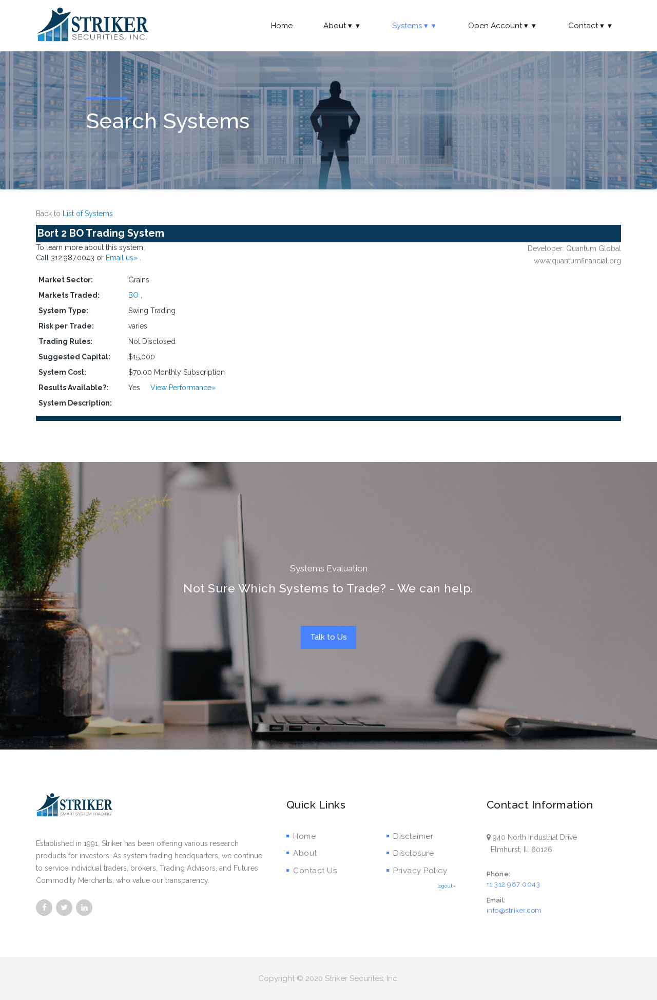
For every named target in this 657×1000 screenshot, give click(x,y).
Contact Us (311, 870)
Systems (414, 25)
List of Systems (88, 213)
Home (282, 25)
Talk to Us (328, 637)
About (342, 25)
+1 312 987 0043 (513, 884)
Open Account (502, 25)
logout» (446, 886)
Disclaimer (410, 836)
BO (133, 295)
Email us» (123, 258)
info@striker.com (514, 910)
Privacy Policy (417, 870)
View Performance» (183, 387)
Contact (590, 25)
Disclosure (410, 853)
